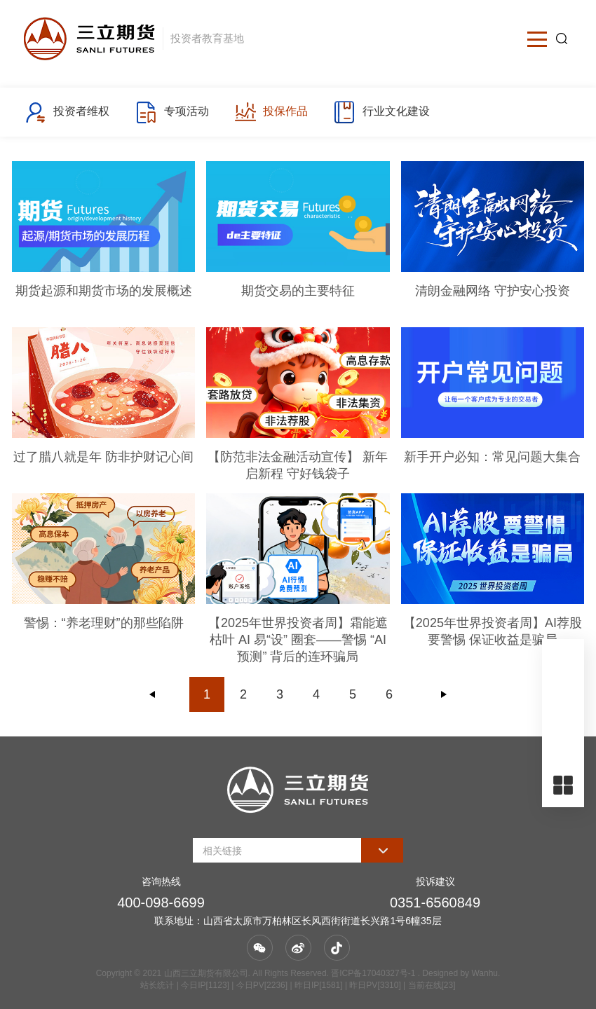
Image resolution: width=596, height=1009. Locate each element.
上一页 (152, 694)
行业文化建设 (381, 112)
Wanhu (484, 973)
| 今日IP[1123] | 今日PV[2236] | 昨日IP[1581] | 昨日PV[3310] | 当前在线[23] (314, 985)
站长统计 (157, 985)
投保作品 (271, 112)
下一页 (443, 694)
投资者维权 (67, 112)
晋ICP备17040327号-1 (373, 973)
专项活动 (171, 112)
